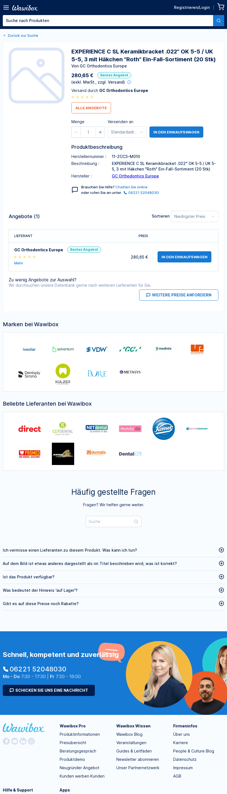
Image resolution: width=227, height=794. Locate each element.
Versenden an (120, 121)
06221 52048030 (141, 192)
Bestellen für (160, 42)
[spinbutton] (134, 43)
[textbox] (108, 20)
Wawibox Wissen (133, 726)
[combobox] (113, 20)
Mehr (18, 263)
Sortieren (161, 216)
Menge (112, 42)
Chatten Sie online (131, 187)
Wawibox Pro (73, 726)
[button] (124, 43)
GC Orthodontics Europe (135, 176)
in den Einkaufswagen (176, 132)
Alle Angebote (91, 108)
